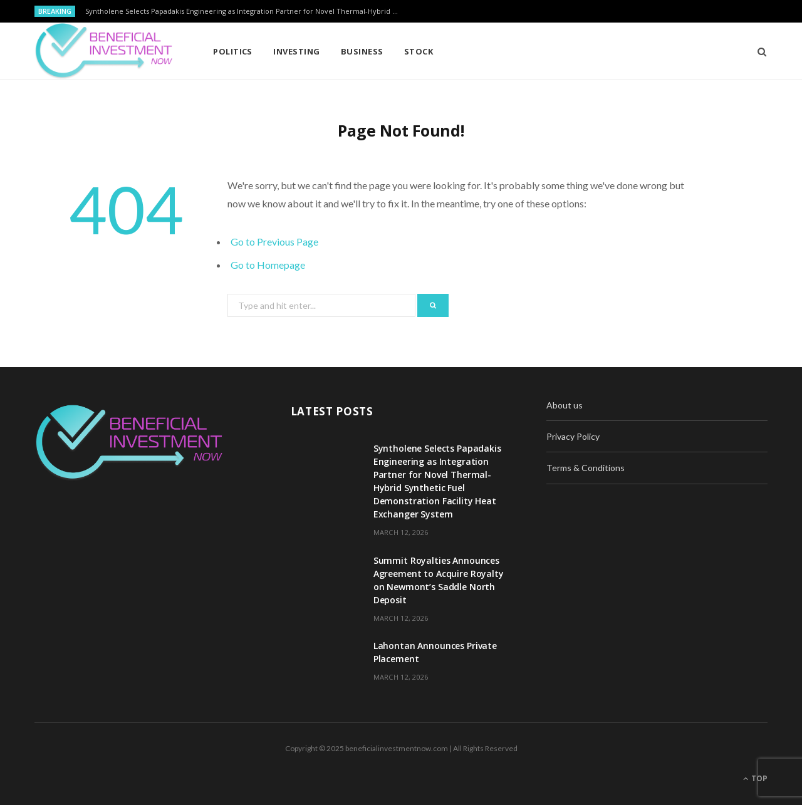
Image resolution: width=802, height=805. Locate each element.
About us (564, 405)
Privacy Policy (573, 436)
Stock (418, 51)
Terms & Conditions (585, 467)
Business (362, 51)
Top (755, 778)
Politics (233, 51)
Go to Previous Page (274, 241)
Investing (296, 51)
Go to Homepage (268, 265)
